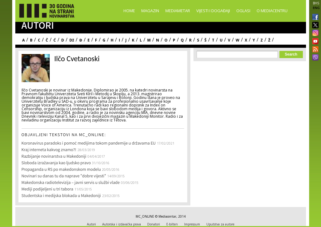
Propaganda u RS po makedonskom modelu (62, 170)
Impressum (192, 224)
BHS (316, 3)
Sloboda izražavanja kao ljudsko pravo (56, 163)
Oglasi (243, 10)
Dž (71, 40)
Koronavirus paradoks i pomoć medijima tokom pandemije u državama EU (89, 144)
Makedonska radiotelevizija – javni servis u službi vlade (71, 183)
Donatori (153, 224)
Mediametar (177, 10)
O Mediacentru (272, 10)
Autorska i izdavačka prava (121, 224)
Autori (91, 224)
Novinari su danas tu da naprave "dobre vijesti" (64, 176)
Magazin (150, 10)
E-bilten (172, 224)
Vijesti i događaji (213, 10)
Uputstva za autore (220, 224)
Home (129, 10)
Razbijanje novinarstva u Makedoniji (54, 157)
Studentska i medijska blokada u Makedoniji (61, 196)
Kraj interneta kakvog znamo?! (49, 150)
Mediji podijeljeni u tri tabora (47, 189)
